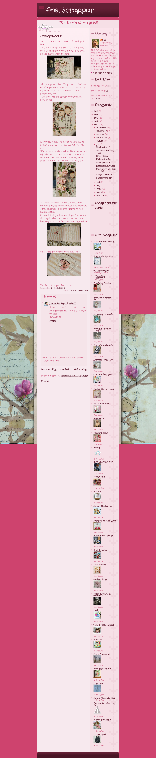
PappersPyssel (100, 433)
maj (99, 185)
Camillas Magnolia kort (102, 298)
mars (99, 192)
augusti (100, 141)
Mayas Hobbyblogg (103, 256)
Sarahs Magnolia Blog (104, 698)
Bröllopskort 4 (103, 147)
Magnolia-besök (104, 174)
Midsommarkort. (104, 178)
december (102, 127)
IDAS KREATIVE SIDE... (103, 462)
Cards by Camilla (102, 283)
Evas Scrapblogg (101, 550)
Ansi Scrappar (69, 10)
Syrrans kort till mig (105, 165)
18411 (98, 98)
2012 (96, 118)
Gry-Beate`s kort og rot (104, 704)
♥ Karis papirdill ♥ (102, 719)
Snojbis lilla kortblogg (103, 389)
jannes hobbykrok (58, 303)
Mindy (96, 447)
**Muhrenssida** (101, 270)
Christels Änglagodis (103, 374)
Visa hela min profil (102, 73)
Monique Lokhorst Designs (102, 329)
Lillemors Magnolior (103, 359)
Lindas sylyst (99, 734)
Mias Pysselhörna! (102, 668)
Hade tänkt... (102, 156)
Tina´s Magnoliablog (103, 625)
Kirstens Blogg (100, 579)
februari (101, 195)
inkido (96, 610)
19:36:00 (72, 303)
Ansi (104, 40)
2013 (96, 114)
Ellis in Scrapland (101, 654)
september (102, 137)
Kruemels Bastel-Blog (103, 241)
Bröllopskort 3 (103, 162)
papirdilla (98, 683)
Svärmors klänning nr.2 (105, 151)
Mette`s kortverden (103, 345)
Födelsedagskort (104, 159)
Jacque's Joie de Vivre (104, 520)
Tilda (86, 290)
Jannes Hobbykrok (102, 506)
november (102, 131)
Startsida (65, 369)
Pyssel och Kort (101, 403)
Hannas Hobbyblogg (103, 535)
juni (98, 182)
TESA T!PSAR (99, 564)
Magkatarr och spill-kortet (106, 170)
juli (98, 144)
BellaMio (97, 491)
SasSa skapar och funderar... (102, 595)
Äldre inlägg (80, 369)
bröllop (74, 290)
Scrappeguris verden (103, 314)
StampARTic (99, 476)
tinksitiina (97, 639)
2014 (96, 111)
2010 (96, 124)
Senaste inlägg (48, 369)
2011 (96, 121)
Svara (52, 320)
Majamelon (98, 418)
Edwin (80, 290)
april (99, 188)
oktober (101, 134)
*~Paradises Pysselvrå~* (99, 277)
